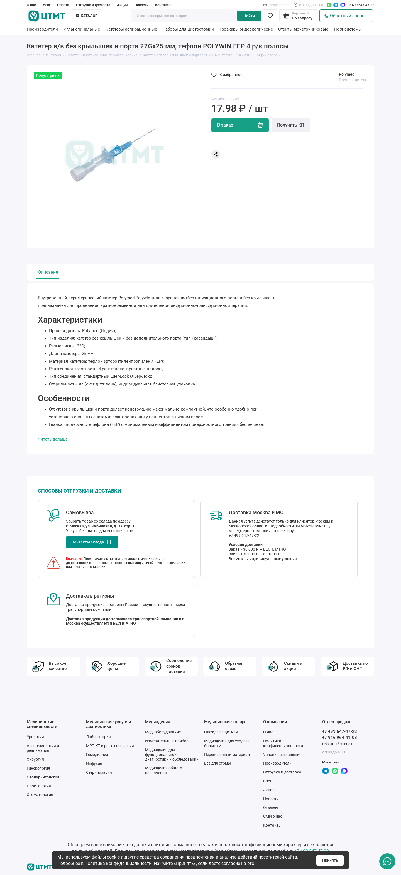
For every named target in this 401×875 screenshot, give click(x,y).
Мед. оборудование (163, 732)
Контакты (163, 5)
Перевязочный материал (227, 754)
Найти (249, 16)
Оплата (63, 5)
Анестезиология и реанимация (43, 748)
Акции (122, 5)
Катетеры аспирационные (131, 29)
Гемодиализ (97, 754)
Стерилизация (99, 772)
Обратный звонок (345, 16)
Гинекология (38, 768)
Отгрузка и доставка (93, 5)
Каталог (86, 16)
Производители (42, 29)
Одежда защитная (221, 732)
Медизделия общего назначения (163, 770)
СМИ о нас (272, 816)
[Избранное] (270, 15)
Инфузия (94, 763)
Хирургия (35, 759)
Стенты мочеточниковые (303, 29)
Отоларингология (43, 777)
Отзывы (270, 807)
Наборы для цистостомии (188, 29)
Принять (330, 860)
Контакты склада (92, 542)
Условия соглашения (282, 754)
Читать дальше (53, 439)
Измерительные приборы (168, 741)
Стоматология (40, 794)
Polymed (346, 74)
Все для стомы (217, 763)
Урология (35, 737)
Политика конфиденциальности (118, 863)
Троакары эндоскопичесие (246, 29)
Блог (46, 5)
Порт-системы (348, 29)
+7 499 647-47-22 (360, 5)
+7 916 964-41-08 (339, 737)
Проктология (39, 786)
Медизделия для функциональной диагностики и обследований (172, 754)
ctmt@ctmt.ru (276, 5)
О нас (31, 5)
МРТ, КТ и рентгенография (110, 745)
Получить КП (290, 125)
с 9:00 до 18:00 (308, 5)
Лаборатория (98, 737)
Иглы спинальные (81, 29)
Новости (141, 5)
